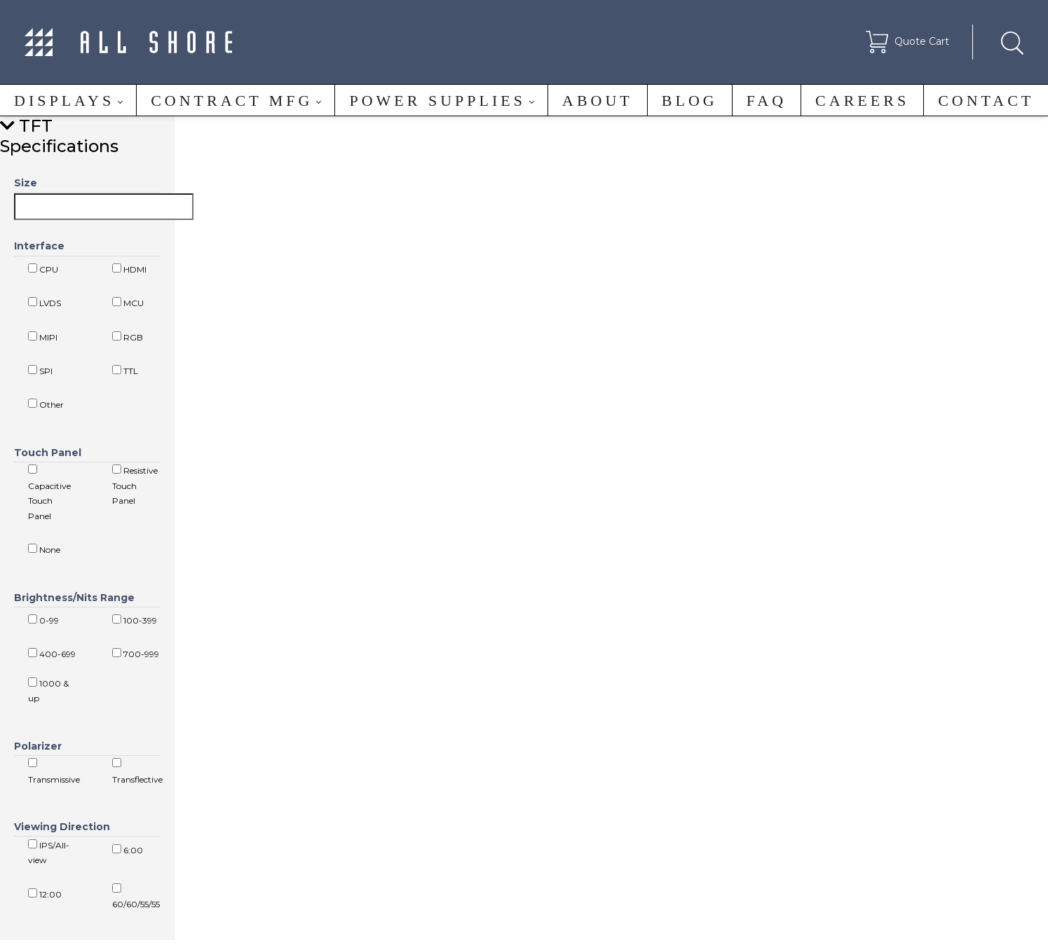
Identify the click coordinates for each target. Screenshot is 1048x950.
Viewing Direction (62, 826)
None (44, 549)
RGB (127, 337)
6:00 (127, 849)
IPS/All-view (48, 852)
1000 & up (48, 690)
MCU (128, 302)
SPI (40, 370)
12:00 (45, 894)
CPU (43, 269)
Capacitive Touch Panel (49, 492)
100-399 (134, 620)
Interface (39, 246)
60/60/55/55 (136, 896)
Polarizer (38, 746)
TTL (125, 370)
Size (25, 183)
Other (46, 404)
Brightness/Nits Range (74, 597)
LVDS (44, 302)
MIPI (42, 337)
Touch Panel (47, 452)
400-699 (52, 653)
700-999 (135, 653)
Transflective (137, 771)
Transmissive (54, 771)
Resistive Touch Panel (135, 485)
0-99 (43, 620)
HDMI (129, 269)
